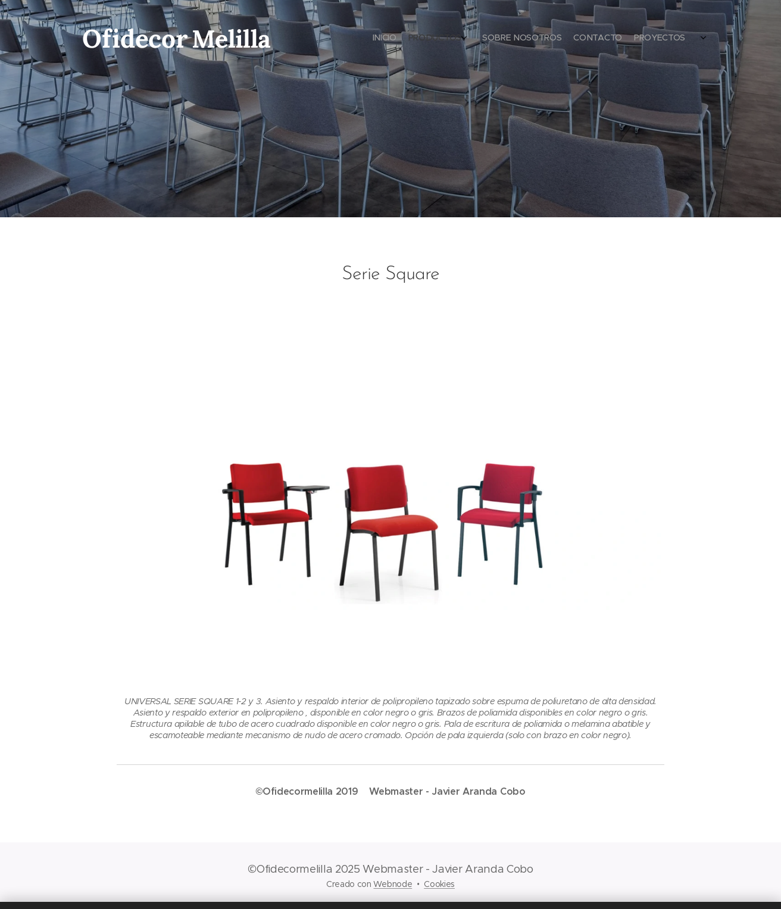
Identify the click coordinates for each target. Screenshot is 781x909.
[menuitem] (639, 39)
